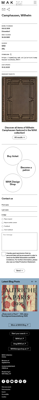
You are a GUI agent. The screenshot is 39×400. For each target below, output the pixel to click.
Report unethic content (10, 222)
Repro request (8, 219)
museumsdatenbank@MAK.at (8, 367)
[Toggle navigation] (35, 2)
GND (4, 46)
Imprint (4, 392)
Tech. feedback (8, 229)
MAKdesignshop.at (19, 349)
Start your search (19, 333)
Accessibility (5, 394)
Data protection (6, 389)
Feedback (7, 226)
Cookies (4, 397)
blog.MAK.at (19, 343)
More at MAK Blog (19, 325)
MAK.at (19, 338)
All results (19, 137)
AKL (3, 49)
